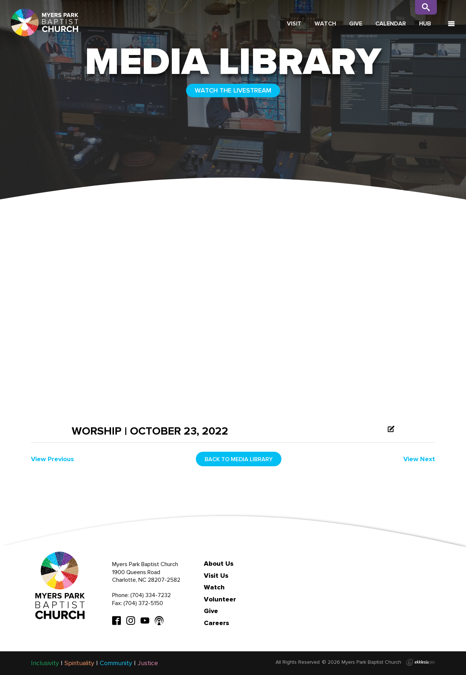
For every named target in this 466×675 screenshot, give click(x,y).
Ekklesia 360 (420, 662)
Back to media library (239, 459)
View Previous (52, 459)
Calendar (390, 23)
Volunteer (220, 599)
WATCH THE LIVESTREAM (233, 90)
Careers (216, 623)
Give (355, 23)
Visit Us (216, 575)
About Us (218, 563)
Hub (425, 23)
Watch (325, 23)
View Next (419, 459)
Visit (294, 23)
